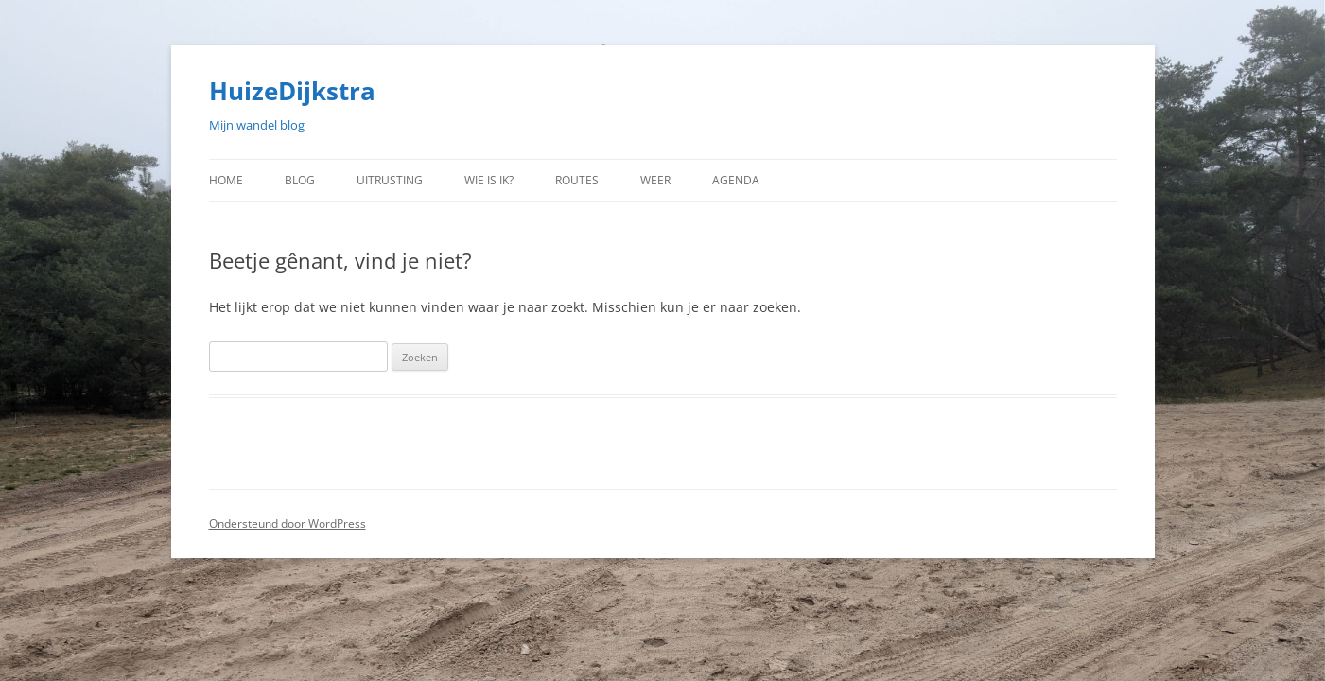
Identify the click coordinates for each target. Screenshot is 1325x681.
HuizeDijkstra (292, 91)
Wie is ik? (489, 180)
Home (226, 180)
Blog (300, 180)
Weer (655, 180)
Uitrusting (390, 180)
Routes (577, 180)
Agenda (735, 180)
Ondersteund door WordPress (287, 523)
